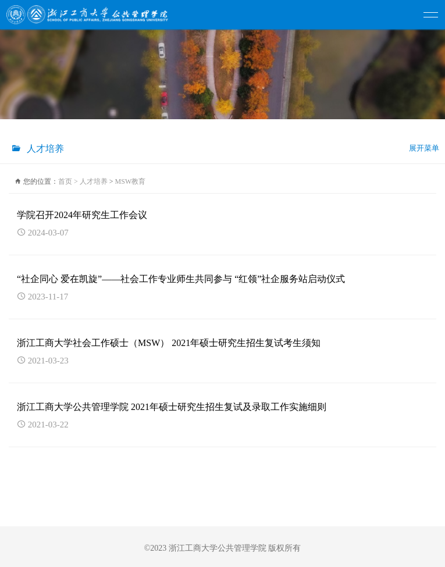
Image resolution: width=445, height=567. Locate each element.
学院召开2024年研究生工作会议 (82, 215)
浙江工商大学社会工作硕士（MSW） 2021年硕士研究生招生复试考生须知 (169, 343)
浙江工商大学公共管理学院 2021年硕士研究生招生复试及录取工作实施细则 (171, 407)
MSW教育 (130, 181)
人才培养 (94, 181)
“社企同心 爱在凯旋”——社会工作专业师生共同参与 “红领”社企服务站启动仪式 (181, 279)
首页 (69, 181)
